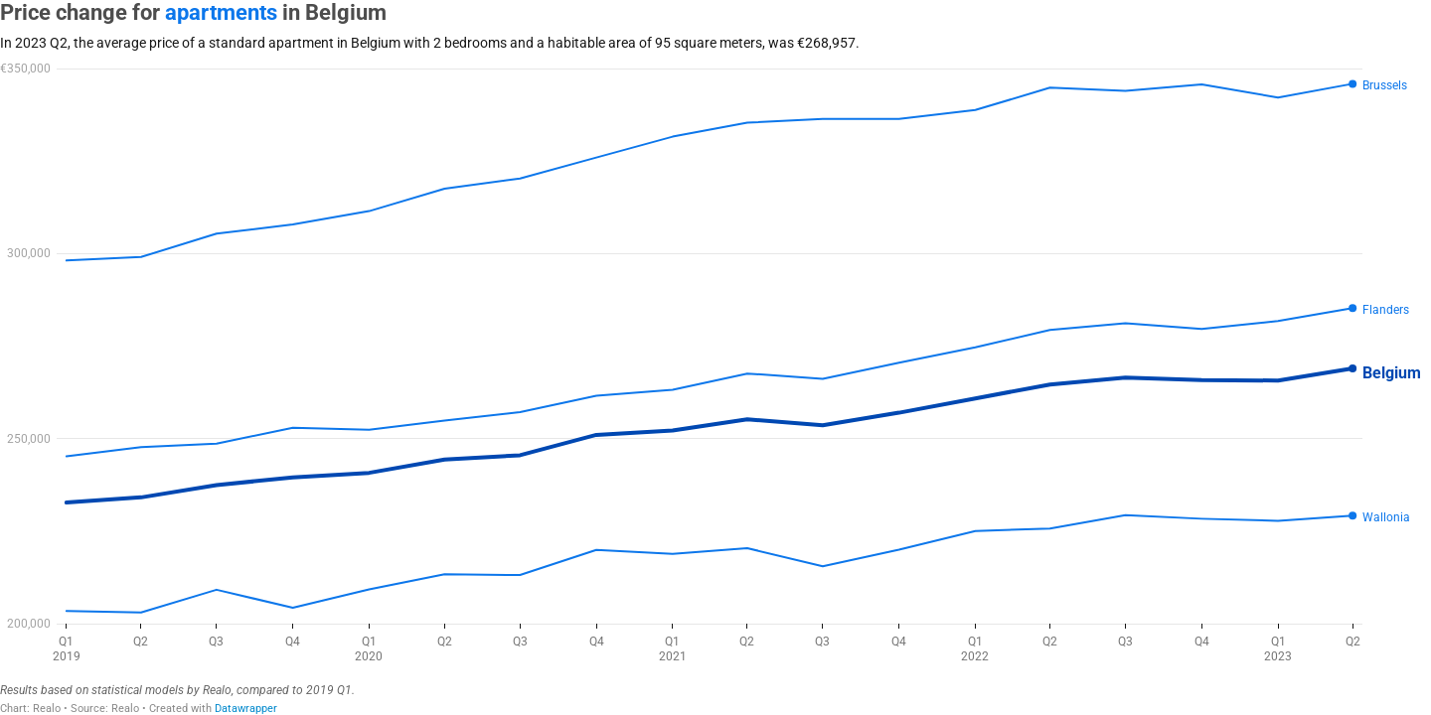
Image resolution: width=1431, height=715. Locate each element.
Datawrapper (246, 708)
